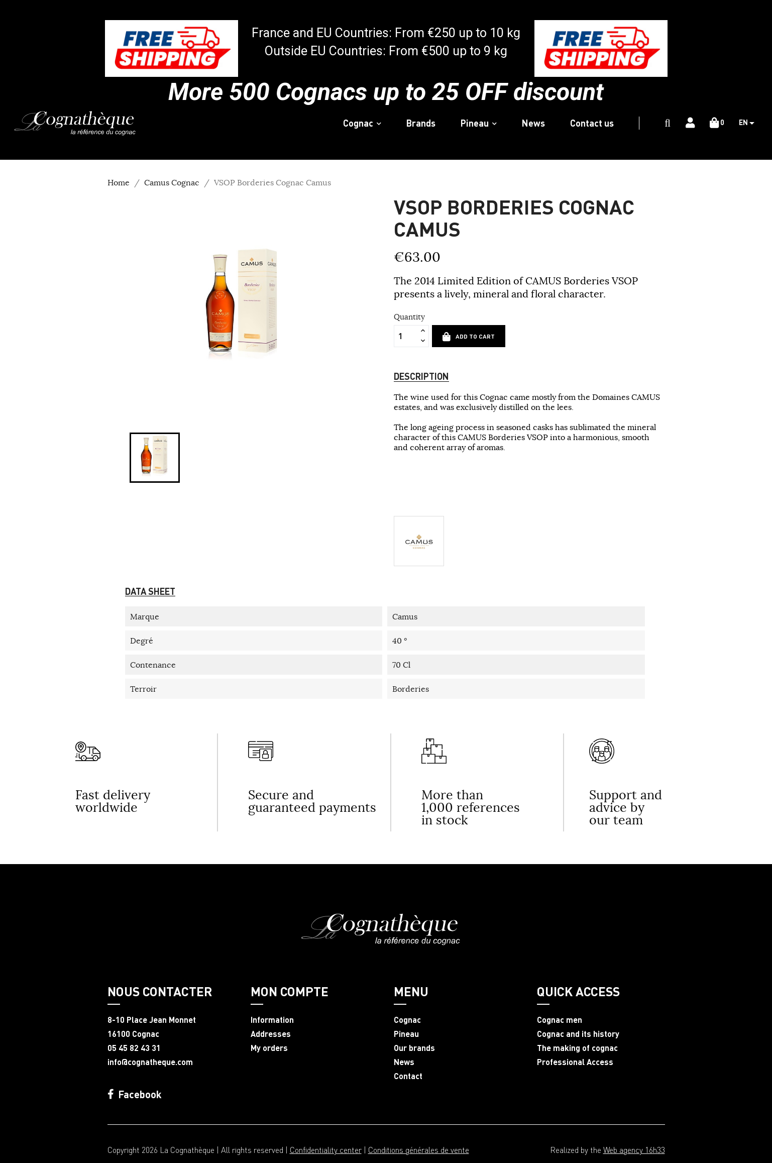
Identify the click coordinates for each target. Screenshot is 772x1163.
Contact (408, 1076)
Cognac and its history (578, 1034)
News (404, 1062)
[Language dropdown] (750, 123)
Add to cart (469, 336)
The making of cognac (577, 1048)
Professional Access (575, 1062)
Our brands (414, 1048)
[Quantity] (406, 336)
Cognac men (559, 1020)
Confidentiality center (326, 1149)
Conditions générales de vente (418, 1149)
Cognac (407, 1020)
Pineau (406, 1034)
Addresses (271, 1034)
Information (272, 1020)
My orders (269, 1048)
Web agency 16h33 (634, 1149)
